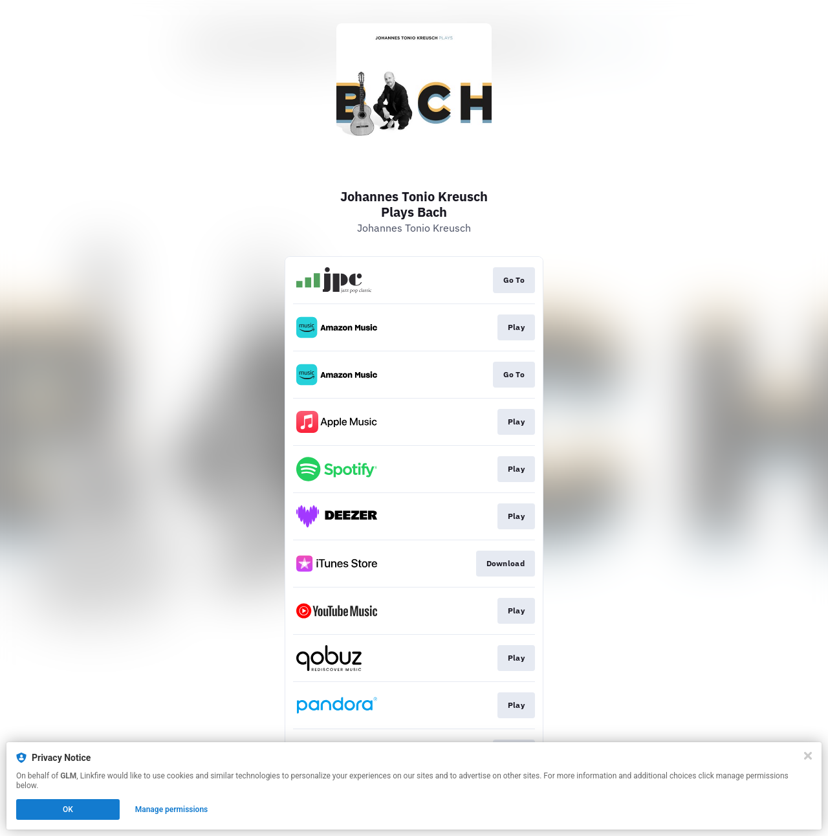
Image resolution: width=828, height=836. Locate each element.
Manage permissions (171, 809)
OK (68, 809)
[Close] (808, 755)
